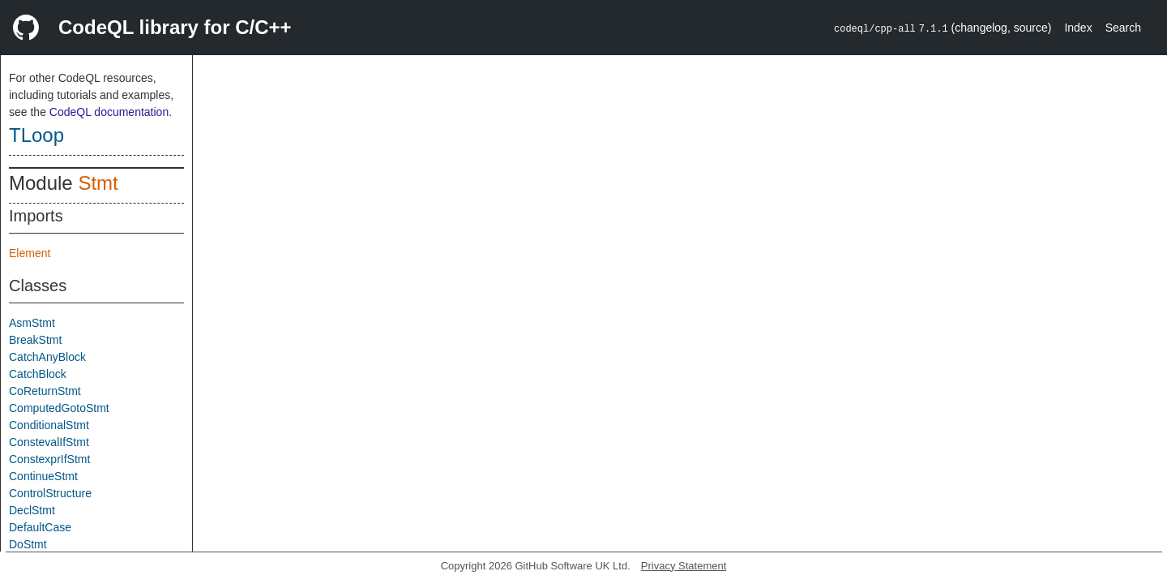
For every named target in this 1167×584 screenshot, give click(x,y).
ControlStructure (50, 493)
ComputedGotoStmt (59, 408)
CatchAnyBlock (47, 356)
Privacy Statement (684, 566)
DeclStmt (32, 510)
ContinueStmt (43, 476)
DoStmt (28, 544)
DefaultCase (40, 527)
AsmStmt (32, 322)
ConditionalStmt (49, 425)
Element (29, 253)
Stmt (98, 183)
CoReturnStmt (45, 390)
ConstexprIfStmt (49, 459)
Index (1078, 27)
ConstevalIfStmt (49, 442)
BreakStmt (35, 339)
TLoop (36, 135)
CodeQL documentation (109, 111)
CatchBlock (37, 373)
